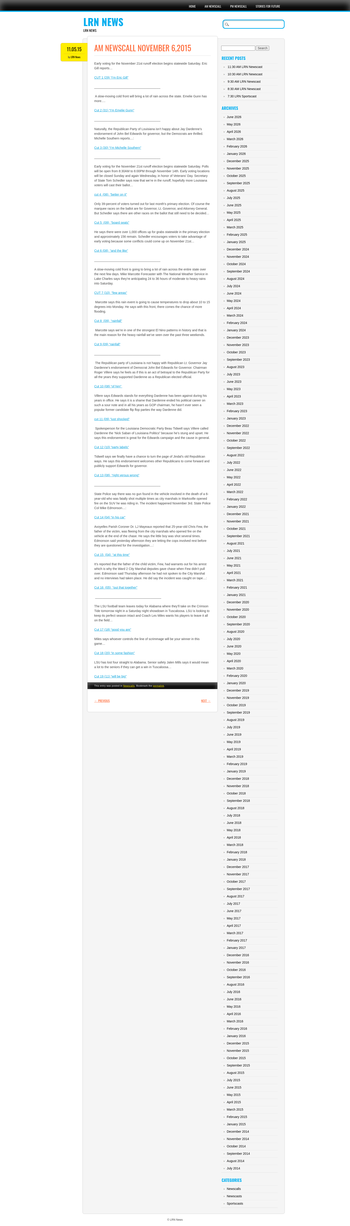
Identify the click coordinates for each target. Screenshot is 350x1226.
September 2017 (238, 889)
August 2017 (235, 896)
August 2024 (235, 278)
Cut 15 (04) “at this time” (112, 555)
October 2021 (236, 528)
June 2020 (234, 646)
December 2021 (238, 514)
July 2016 (233, 992)
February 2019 (237, 764)
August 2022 (235, 455)
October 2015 (236, 1058)
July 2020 (233, 639)
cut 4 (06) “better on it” (110, 194)
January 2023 (236, 418)
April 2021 (234, 573)
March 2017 (235, 933)
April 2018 (234, 837)
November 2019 (238, 698)
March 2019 (235, 756)
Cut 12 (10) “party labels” (111, 447)
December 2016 (238, 955)
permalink (158, 685)
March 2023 (235, 403)
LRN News (103, 21)
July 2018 (233, 815)
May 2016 (233, 1006)
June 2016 (234, 999)
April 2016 (234, 1014)
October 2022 (236, 440)
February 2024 (237, 323)
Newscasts (234, 1196)
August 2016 (235, 984)
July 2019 (233, 727)
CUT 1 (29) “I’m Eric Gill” (111, 77)
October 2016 (236, 970)
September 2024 (238, 271)
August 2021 (235, 543)
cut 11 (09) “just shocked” (111, 419)
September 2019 (238, 712)
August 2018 (235, 808)
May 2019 (233, 742)
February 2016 (237, 1028)
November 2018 (238, 786)
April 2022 (234, 484)
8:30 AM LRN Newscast (244, 89)
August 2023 (235, 367)
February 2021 (237, 587)
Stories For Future (268, 6)
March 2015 (235, 1109)
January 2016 (236, 1036)
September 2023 (238, 359)
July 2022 (233, 462)
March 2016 (235, 1021)
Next (206, 700)
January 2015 (236, 1124)
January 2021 (236, 595)
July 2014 (233, 1168)
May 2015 (233, 1095)
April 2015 (234, 1102)
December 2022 (238, 426)
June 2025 (234, 205)
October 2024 (236, 264)
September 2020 (238, 624)
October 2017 (236, 881)
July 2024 (233, 286)
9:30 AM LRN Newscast (244, 81)
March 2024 (235, 315)
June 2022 (234, 470)
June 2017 (234, 911)
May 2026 (233, 124)
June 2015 (234, 1087)
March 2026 (235, 139)
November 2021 (238, 521)
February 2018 (237, 852)
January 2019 (236, 771)
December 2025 (238, 161)
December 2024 (238, 249)
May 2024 (233, 301)
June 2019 (234, 734)
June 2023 (234, 381)
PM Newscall (238, 6)
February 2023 (237, 411)
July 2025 (233, 198)
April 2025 (234, 220)
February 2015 (237, 1117)
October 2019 (236, 705)
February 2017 (237, 940)
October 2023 (236, 352)
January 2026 (236, 154)
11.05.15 (74, 49)
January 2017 (236, 948)
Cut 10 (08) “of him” (108, 386)
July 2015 (233, 1080)
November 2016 (238, 962)
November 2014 (238, 1139)
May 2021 (233, 565)
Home (192, 6)
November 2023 (238, 345)
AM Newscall (213, 6)
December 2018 (238, 778)
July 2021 (233, 551)
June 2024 (234, 293)
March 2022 (235, 492)
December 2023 (238, 337)
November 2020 (238, 609)
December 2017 (238, 867)
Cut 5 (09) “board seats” (111, 222)
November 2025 (238, 168)
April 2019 (234, 749)
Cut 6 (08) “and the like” (111, 250)
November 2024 (238, 256)
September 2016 (238, 977)
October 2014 (236, 1146)
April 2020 (234, 661)
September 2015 (238, 1065)
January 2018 (236, 859)
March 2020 (235, 668)
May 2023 (233, 389)
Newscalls (129, 685)
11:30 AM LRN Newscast (245, 67)
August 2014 (235, 1161)
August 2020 (235, 631)
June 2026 (234, 117)
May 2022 (233, 477)
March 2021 (235, 580)
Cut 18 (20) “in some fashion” (114, 653)
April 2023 (234, 396)
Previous (102, 700)
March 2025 (235, 227)
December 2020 (238, 602)
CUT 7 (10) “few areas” (110, 293)
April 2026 (234, 131)
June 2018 (234, 823)
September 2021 (238, 536)
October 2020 (236, 617)
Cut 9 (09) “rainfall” (107, 344)
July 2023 (233, 374)
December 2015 (238, 1043)
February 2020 (237, 675)
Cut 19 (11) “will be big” (110, 676)
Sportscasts (235, 1203)
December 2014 (238, 1131)
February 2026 (237, 146)
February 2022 (237, 499)
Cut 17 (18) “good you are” (112, 629)
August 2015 (235, 1073)
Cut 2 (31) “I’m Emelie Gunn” (114, 110)
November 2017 (238, 874)
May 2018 (233, 830)
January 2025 (236, 242)
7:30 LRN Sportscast (242, 96)
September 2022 (238, 448)
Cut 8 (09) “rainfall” (108, 321)
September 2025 (238, 183)
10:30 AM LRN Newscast (245, 74)
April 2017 (234, 925)
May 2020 (233, 653)
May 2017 (233, 918)
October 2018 (236, 793)
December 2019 (238, 690)
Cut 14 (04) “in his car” (109, 517)
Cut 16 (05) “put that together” (115, 587)
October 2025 (236, 176)
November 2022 (238, 433)
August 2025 (235, 190)
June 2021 (234, 558)
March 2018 (235, 845)
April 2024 (234, 308)
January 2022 (236, 506)
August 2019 (235, 720)
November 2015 (238, 1050)
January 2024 (236, 330)
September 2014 (238, 1153)
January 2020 (236, 683)
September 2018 (238, 800)
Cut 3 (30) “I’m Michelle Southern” (117, 147)
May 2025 (233, 212)
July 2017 (233, 903)
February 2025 (237, 234)
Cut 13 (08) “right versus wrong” (116, 475)
